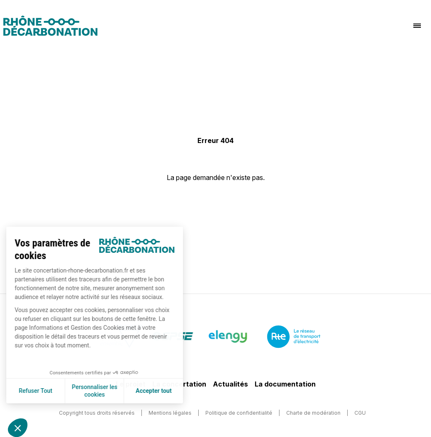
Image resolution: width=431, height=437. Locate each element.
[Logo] (50, 26)
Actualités (230, 384)
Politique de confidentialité (238, 413)
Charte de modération (313, 413)
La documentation (285, 384)
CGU (360, 413)
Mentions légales (170, 413)
